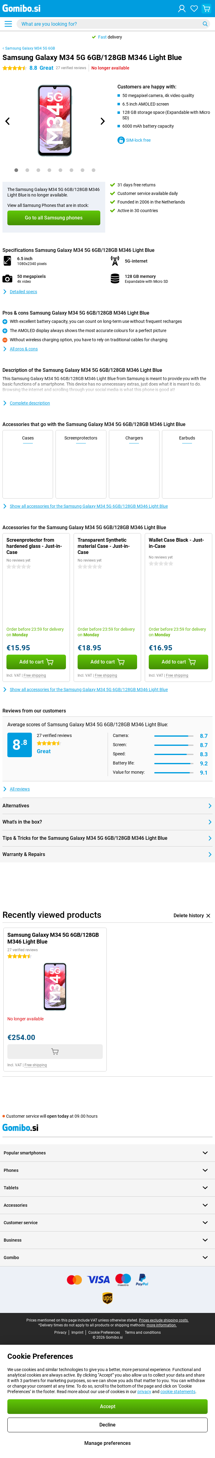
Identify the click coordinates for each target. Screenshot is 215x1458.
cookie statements (177, 1391)
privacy (144, 1391)
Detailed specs (19, 291)
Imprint (77, 1332)
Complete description (26, 403)
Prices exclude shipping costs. (164, 1320)
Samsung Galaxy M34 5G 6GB (30, 48)
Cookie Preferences (104, 1332)
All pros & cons (20, 348)
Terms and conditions (143, 1332)
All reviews (16, 789)
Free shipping (35, 675)
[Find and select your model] (113, 24)
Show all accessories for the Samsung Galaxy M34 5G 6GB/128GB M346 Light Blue (85, 506)
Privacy (60, 1332)
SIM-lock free (134, 140)
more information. (162, 1325)
